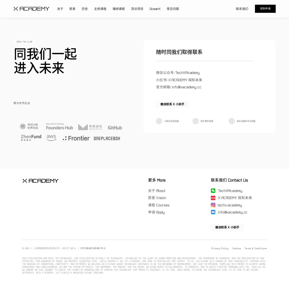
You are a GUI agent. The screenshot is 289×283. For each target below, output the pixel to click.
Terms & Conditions (255, 248)
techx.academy (229, 205)
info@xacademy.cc (232, 212)
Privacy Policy (220, 248)
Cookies (236, 248)
